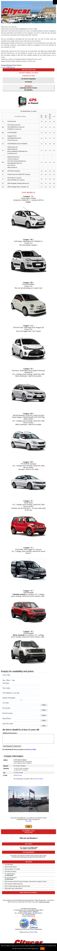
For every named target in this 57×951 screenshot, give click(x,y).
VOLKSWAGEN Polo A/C (14, 138)
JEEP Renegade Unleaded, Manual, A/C (18, 183)
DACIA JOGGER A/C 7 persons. (16, 180)
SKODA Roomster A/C (13, 157)
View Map (28, 823)
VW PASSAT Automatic (13, 171)
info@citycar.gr (10, 67)
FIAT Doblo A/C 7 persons (14, 178)
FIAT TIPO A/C (11, 165)
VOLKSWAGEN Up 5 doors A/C (16, 127)
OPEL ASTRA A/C (12, 167)
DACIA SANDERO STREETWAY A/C (17, 151)
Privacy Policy (32, 751)
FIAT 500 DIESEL (12, 132)
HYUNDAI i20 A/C (12, 153)
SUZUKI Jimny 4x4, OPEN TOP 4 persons (18, 174)
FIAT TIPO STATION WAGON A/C (16, 161)
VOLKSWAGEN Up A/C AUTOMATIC (17, 143)
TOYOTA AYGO (11, 121)
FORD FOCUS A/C (12, 147)
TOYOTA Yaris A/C (12, 140)
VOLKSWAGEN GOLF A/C (14, 163)
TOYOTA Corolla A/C (13, 159)
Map (28, 828)
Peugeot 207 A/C (12, 136)
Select (43, 705)
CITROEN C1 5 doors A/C (14, 129)
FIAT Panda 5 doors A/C (13, 125)
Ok (42, 948)
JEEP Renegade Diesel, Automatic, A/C (18, 187)
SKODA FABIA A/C (12, 149)
